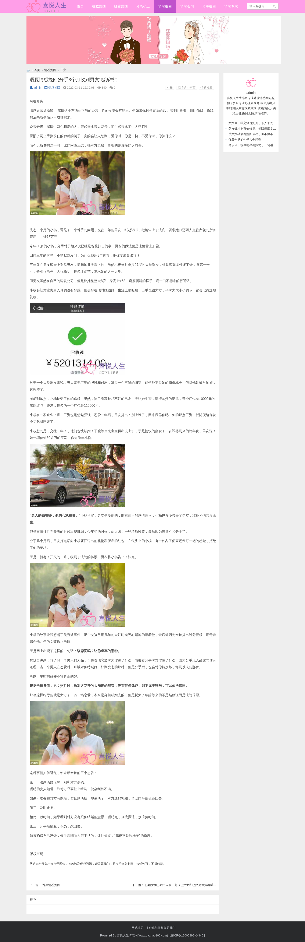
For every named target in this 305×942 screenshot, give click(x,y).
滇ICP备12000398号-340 (186, 935)
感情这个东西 (186, 87)
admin (36, 87)
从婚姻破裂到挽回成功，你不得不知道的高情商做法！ (264, 134)
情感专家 (231, 6)
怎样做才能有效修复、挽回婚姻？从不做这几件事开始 (264, 128)
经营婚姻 (121, 6)
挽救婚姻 (99, 6)
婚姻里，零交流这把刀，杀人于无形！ (254, 123)
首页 (80, 6)
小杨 (170, 87)
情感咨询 (187, 6)
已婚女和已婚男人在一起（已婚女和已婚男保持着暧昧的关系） (186, 885)
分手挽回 (209, 6)
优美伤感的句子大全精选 (245, 139)
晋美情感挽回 (51, 885)
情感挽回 (165, 6)
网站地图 (137, 927)
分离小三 (143, 6)
